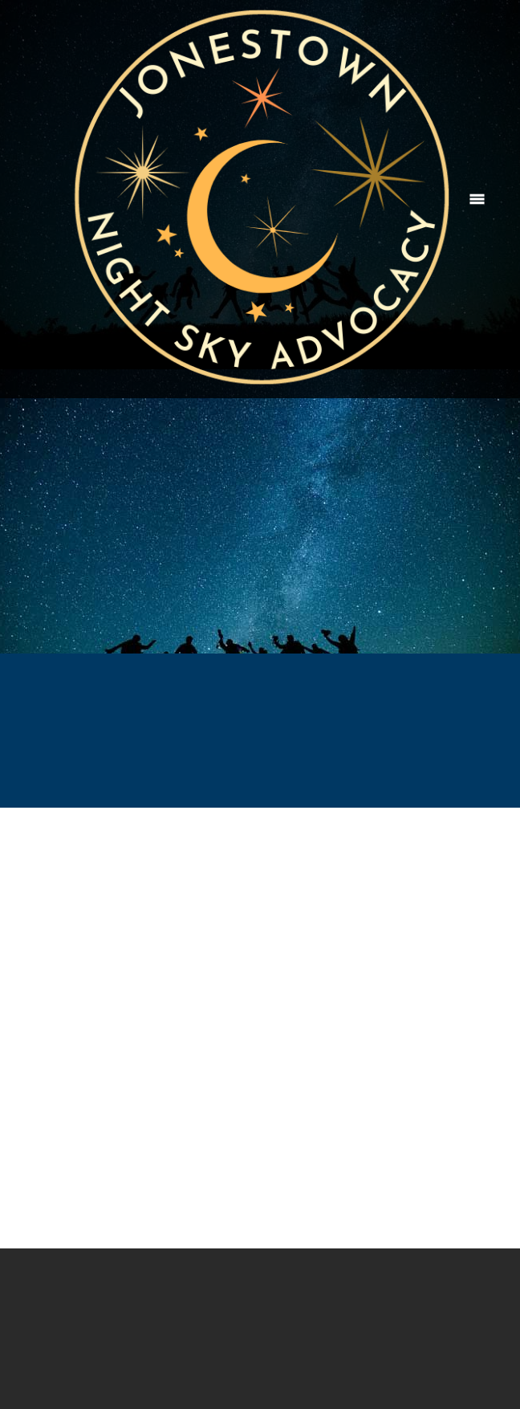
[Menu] (477, 199)
